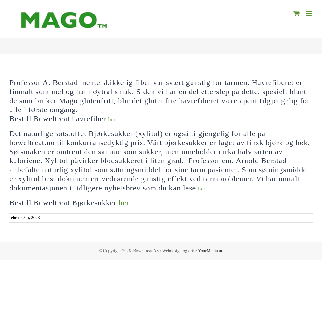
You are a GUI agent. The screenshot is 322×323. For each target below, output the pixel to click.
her (112, 119)
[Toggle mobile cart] (296, 13)
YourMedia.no (211, 250)
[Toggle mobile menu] (309, 13)
